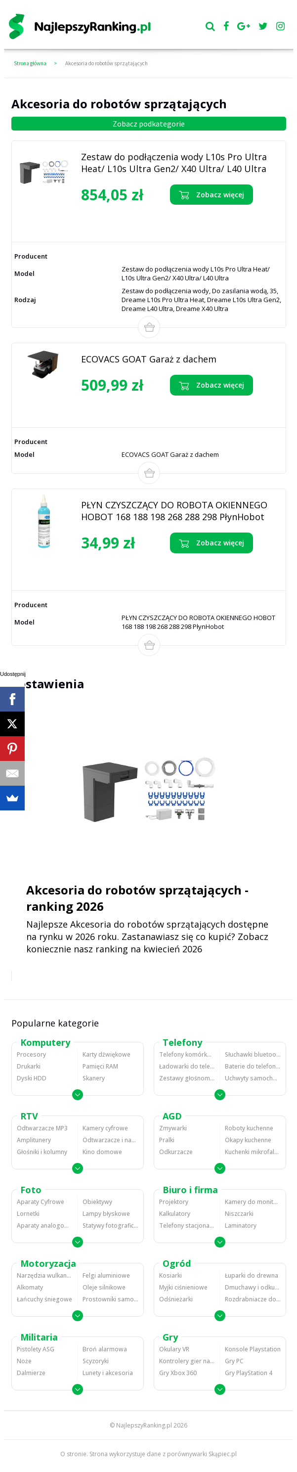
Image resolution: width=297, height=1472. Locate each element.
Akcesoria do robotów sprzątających (106, 63)
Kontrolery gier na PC (186, 1361)
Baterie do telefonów (253, 1066)
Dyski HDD (31, 1078)
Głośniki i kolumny (42, 1152)
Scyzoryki (96, 1361)
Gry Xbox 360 (178, 1373)
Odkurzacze (176, 1152)
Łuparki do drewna (251, 1275)
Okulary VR (174, 1349)
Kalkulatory (174, 1213)
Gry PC (234, 1361)
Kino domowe (102, 1152)
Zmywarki (173, 1128)
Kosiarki (170, 1275)
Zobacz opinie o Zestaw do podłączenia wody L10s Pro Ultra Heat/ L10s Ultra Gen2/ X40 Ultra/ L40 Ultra (135, 221)
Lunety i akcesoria (108, 1373)
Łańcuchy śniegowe (44, 1299)
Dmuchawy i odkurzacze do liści (253, 1287)
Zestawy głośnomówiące (186, 1078)
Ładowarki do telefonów (186, 1066)
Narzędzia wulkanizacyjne (44, 1275)
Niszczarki (239, 1213)
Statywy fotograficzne (110, 1225)
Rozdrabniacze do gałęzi (253, 1299)
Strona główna (30, 63)
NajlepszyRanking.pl (144, 1425)
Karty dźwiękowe (106, 1054)
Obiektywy (97, 1202)
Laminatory (240, 1225)
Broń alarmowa (105, 1349)
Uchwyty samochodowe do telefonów (253, 1078)
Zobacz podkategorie (149, 124)
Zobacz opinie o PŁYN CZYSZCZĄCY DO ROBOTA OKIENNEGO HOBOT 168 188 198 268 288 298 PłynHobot (135, 569)
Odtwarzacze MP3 (42, 1128)
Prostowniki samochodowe (110, 1299)
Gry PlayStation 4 (248, 1373)
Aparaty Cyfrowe (40, 1202)
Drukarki (29, 1066)
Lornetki (28, 1213)
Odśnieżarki (176, 1299)
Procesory (31, 1054)
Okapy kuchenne (248, 1140)
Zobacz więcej (211, 195)
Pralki (166, 1140)
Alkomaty (30, 1287)
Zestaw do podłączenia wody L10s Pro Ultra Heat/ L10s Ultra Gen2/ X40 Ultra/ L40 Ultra (174, 163)
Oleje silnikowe (104, 1287)
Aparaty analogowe (44, 1225)
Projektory (173, 1202)
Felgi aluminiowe (106, 1275)
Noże (24, 1361)
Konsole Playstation (253, 1349)
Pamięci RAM (100, 1066)
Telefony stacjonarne (186, 1225)
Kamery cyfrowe (105, 1128)
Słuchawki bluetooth (253, 1054)
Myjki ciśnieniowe (183, 1287)
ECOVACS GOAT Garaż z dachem (148, 359)
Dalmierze (31, 1373)
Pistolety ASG (35, 1349)
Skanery (94, 1078)
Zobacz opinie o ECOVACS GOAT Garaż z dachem (135, 408)
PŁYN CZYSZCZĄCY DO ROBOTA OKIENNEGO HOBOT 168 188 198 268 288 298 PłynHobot (174, 511)
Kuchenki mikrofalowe (253, 1152)
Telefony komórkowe (186, 1054)
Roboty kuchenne (249, 1128)
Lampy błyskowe (106, 1213)
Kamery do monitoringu (253, 1202)
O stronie (73, 1454)
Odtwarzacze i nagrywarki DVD (110, 1140)
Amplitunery (34, 1140)
